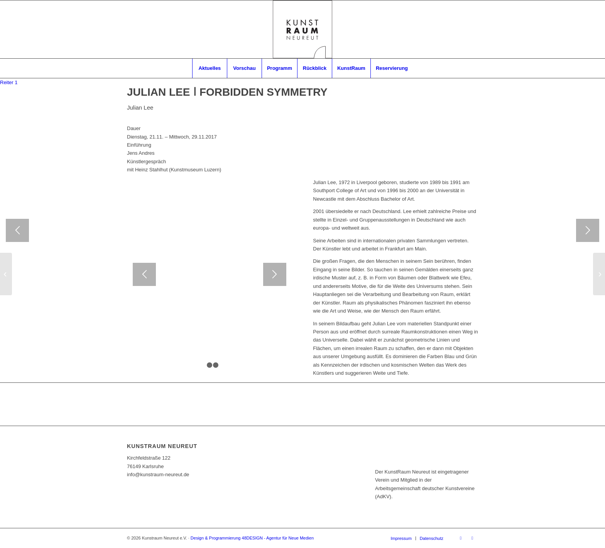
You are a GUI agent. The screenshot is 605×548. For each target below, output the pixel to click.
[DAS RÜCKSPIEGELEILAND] (599, 274)
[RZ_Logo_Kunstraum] (302, 29)
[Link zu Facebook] (460, 538)
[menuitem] (209, 68)
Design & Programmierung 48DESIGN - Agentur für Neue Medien (252, 538)
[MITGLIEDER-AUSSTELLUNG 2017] (6, 274)
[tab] (9, 82)
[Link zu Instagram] (472, 538)
